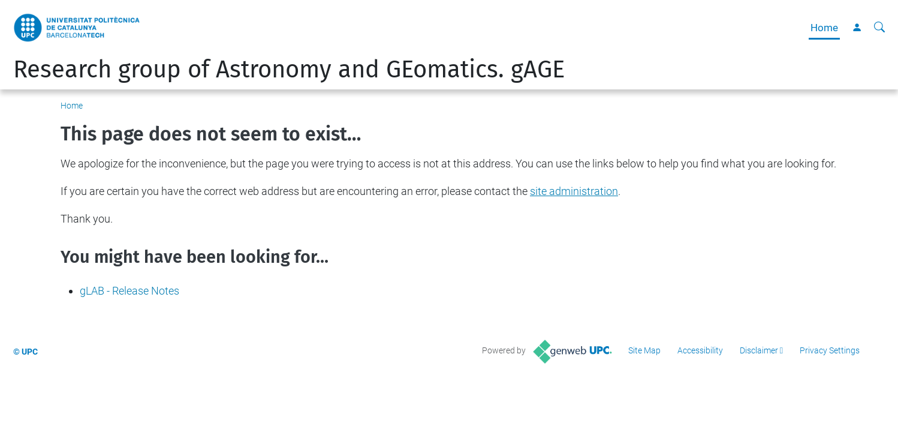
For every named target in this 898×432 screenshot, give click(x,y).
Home (824, 28)
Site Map (644, 350)
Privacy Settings (830, 350)
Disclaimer (759, 350)
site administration (574, 191)
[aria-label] (879, 28)
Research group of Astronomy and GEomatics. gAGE (289, 69)
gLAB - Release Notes (129, 290)
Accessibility (700, 350)
